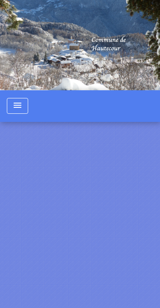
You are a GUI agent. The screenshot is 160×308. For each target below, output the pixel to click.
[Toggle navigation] (17, 106)
